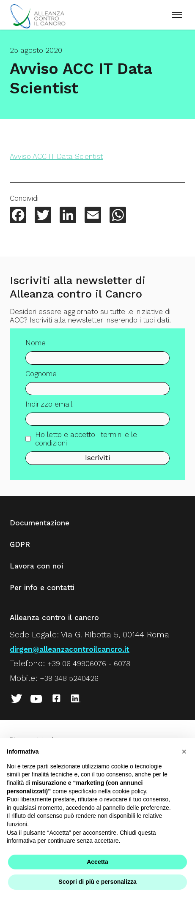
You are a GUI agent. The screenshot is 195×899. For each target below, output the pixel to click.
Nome (35, 349)
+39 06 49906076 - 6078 (88, 663)
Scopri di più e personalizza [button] (97, 881)
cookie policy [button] (129, 791)
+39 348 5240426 (69, 678)
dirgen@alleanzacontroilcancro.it (69, 649)
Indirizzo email (48, 411)
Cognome (41, 380)
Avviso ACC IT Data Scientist (56, 156)
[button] (184, 751)
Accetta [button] (97, 861)
